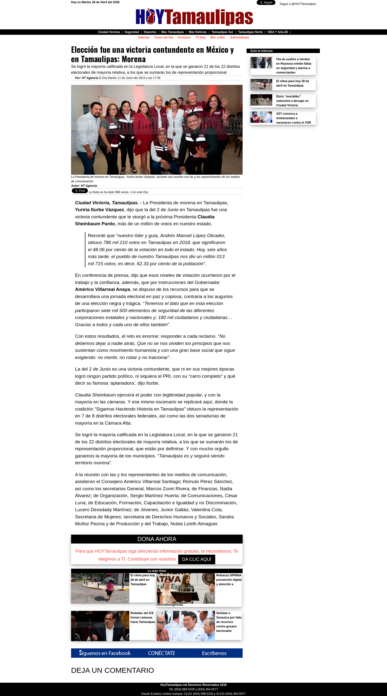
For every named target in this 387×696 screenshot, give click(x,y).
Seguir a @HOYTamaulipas (298, 4)
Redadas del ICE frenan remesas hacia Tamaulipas (143, 617)
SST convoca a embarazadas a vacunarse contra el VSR (293, 118)
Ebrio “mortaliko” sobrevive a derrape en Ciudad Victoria (292, 101)
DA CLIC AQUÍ (196, 559)
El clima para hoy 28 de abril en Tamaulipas (143, 580)
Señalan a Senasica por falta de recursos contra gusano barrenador (229, 622)
